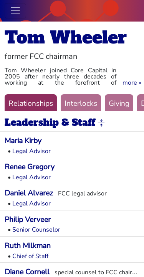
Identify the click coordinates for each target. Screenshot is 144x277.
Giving (119, 103)
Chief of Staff (30, 256)
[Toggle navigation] (15, 10)
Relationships (30, 103)
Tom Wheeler (66, 37)
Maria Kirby (23, 141)
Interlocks (81, 103)
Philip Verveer (28, 220)
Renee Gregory (30, 167)
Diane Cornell (27, 272)
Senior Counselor (36, 229)
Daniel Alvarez (29, 193)
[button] (131, 83)
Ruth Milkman (28, 246)
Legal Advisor (31, 151)
